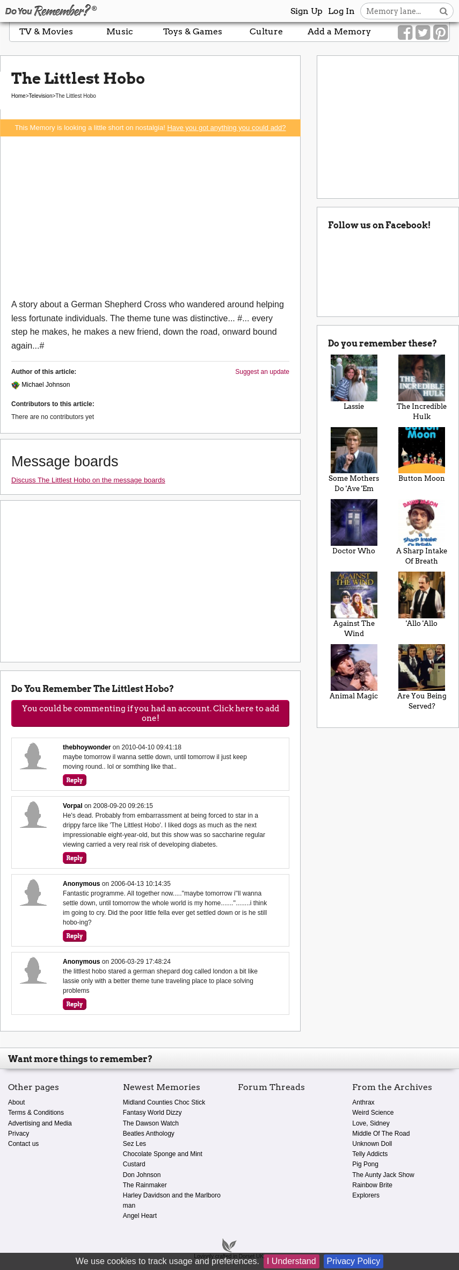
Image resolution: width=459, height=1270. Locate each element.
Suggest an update (262, 372)
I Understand (291, 1261)
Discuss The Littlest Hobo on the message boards (88, 480)
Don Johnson (142, 1175)
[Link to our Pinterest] (440, 32)
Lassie (354, 382)
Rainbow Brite (372, 1185)
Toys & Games (192, 31)
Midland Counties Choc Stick (164, 1102)
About (16, 1102)
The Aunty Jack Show (383, 1175)
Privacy (18, 1133)
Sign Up (306, 11)
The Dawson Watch (151, 1123)
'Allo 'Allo (422, 599)
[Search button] (444, 11)
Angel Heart (140, 1216)
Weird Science (373, 1112)
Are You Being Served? (422, 677)
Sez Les (134, 1144)
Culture (266, 31)
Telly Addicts (370, 1154)
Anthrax (363, 1102)
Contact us (23, 1144)
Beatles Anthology (148, 1133)
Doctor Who (354, 527)
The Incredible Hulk (422, 388)
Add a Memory (339, 31)
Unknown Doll (372, 1144)
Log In (341, 11)
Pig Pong (365, 1164)
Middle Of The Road (381, 1133)
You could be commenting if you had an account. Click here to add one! (150, 713)
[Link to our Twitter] (423, 32)
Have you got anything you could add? (226, 128)
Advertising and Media (40, 1123)
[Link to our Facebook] (405, 32)
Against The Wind (354, 605)
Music (119, 31)
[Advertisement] (150, 217)
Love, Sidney (370, 1123)
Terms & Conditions (36, 1112)
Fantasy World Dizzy (152, 1112)
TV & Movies (46, 31)
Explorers (366, 1195)
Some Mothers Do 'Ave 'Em (354, 460)
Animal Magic (354, 672)
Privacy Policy (354, 1261)
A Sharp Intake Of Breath (422, 532)
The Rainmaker (145, 1185)
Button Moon (422, 455)
